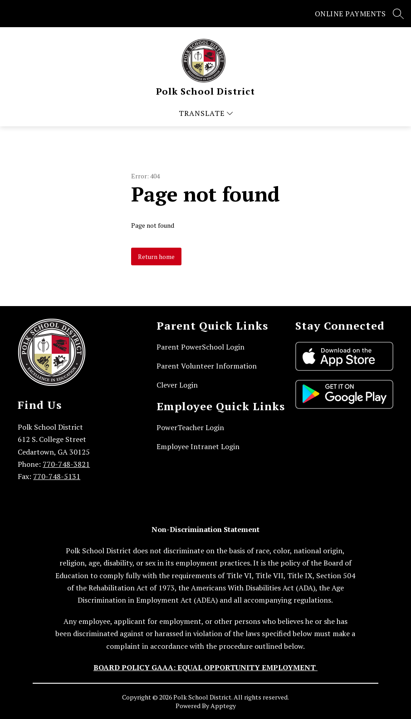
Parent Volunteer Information (207, 366)
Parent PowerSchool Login (201, 347)
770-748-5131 (56, 476)
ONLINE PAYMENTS (350, 14)
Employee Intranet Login (198, 446)
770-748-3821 (66, 464)
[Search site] (398, 13)
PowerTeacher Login (190, 427)
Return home (156, 256)
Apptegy (223, 705)
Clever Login (177, 385)
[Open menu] (205, 113)
